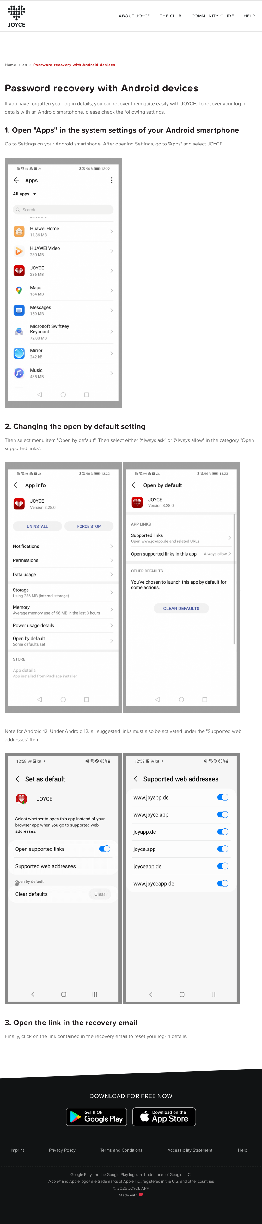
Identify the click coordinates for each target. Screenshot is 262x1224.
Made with (131, 1195)
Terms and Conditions (121, 1150)
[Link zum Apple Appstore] (164, 1117)
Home (10, 64)
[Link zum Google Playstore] (97, 1117)
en (24, 64)
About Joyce (134, 16)
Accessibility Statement (190, 1150)
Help (249, 16)
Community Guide (213, 16)
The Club (171, 16)
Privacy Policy (62, 1150)
